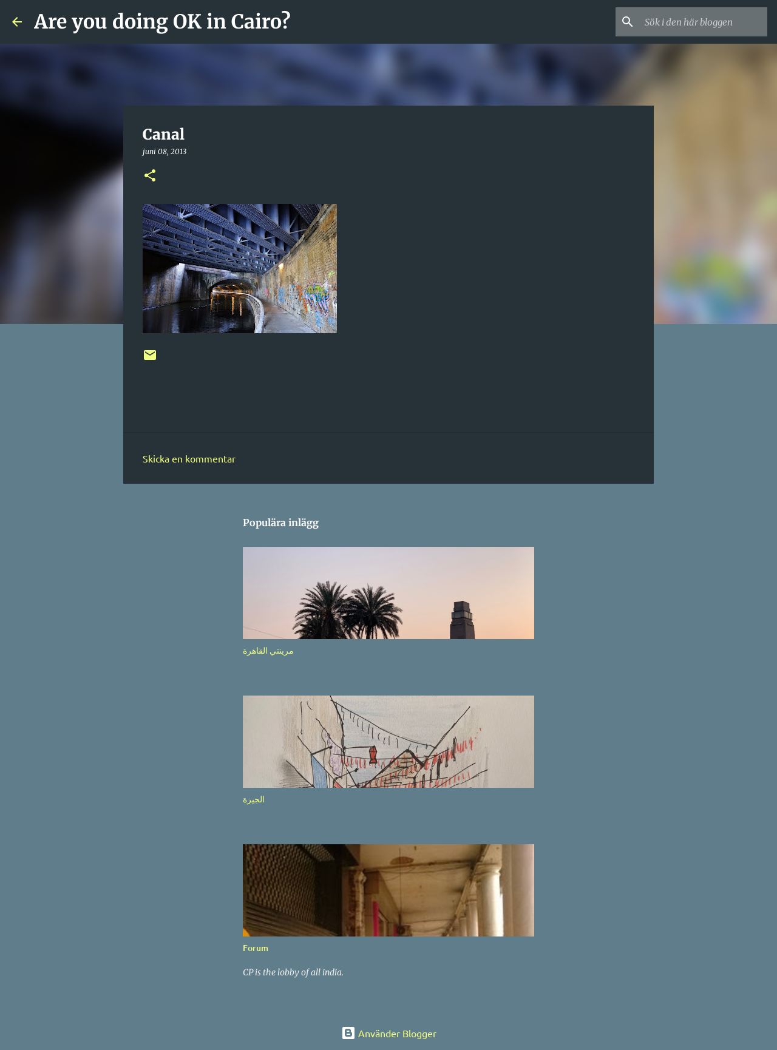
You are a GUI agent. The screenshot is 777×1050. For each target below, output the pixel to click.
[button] (150, 176)
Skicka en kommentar (189, 458)
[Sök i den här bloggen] (703, 21)
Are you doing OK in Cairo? (162, 22)
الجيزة (254, 799)
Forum (255, 947)
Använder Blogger (388, 1033)
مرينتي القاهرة (268, 650)
